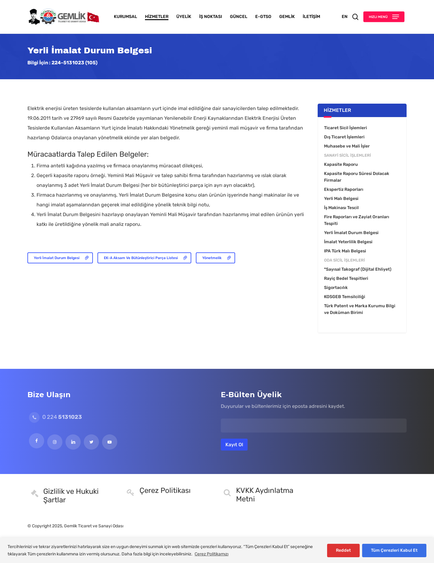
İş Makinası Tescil (341, 207)
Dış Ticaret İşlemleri (344, 137)
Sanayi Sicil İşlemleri (347, 155)
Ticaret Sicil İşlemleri (345, 127)
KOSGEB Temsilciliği (344, 296)
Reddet (343, 550)
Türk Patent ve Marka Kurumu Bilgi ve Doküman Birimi (359, 309)
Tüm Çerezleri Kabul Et (394, 550)
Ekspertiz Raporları (343, 189)
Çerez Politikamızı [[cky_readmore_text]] (211, 554)
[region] (217, 550)
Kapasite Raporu (341, 164)
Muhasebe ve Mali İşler (347, 146)
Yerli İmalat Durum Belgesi (351, 232)
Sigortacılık (336, 287)
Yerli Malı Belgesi (341, 198)
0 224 (55, 417)
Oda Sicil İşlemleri (344, 260)
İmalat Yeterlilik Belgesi (348, 241)
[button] (383, 17)
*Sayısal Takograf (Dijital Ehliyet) (357, 269)
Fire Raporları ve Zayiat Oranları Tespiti (356, 220)
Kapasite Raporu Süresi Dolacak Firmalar (356, 177)
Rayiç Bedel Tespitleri (346, 278)
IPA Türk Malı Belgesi (345, 251)
